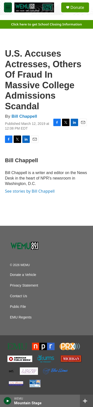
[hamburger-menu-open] (8, 7)
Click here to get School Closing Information (46, 24)
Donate (77, 7)
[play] (7, 400)
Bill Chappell (24, 116)
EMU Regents (20, 317)
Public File (18, 307)
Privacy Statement (24, 285)
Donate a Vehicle (23, 275)
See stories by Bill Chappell (30, 191)
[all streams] (86, 401)
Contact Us (18, 296)
